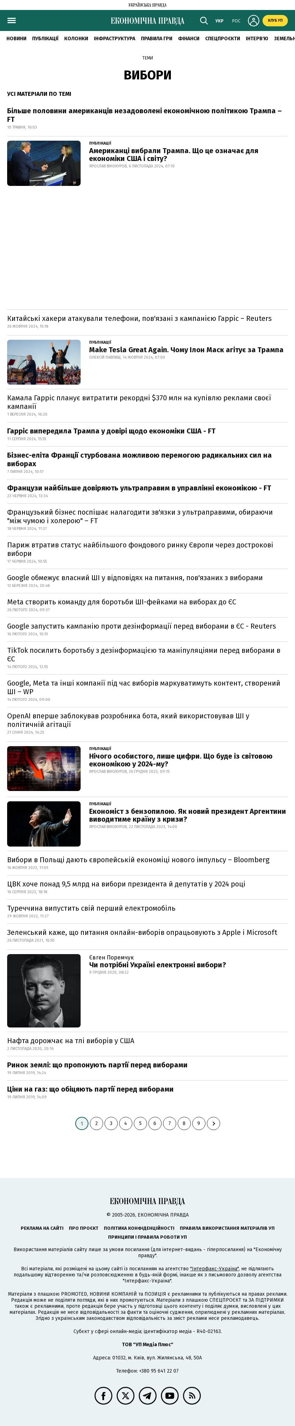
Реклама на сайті (42, 1228)
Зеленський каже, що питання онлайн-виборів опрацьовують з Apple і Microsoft (142, 932)
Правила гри (156, 39)
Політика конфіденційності (139, 1228)
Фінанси (188, 39)
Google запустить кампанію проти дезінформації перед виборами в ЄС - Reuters (141, 626)
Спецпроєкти (222, 39)
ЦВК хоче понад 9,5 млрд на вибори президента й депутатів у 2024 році (126, 884)
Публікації (45, 39)
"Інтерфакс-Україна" (214, 1269)
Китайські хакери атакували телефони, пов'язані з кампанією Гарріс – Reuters (139, 318)
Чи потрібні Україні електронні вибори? (157, 965)
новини (16, 39)
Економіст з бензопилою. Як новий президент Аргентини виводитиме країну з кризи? (187, 815)
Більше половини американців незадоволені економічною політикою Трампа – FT (144, 115)
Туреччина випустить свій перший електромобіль (91, 908)
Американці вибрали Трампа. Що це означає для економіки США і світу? (173, 154)
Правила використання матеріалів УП (227, 1228)
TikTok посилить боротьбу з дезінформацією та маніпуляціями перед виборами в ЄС (143, 654)
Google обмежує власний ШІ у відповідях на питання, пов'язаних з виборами (135, 577)
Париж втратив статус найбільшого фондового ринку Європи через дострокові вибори (140, 549)
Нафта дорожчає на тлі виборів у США (70, 1040)
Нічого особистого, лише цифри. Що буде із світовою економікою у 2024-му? (181, 760)
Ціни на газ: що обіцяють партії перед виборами (90, 1089)
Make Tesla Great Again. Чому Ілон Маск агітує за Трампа (186, 349)
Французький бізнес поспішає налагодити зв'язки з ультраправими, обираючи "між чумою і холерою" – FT (140, 516)
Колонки (76, 39)
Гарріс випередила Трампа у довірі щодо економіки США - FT (111, 431)
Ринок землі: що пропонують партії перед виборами (97, 1065)
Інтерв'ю (257, 39)
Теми (147, 58)
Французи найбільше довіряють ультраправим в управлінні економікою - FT (139, 488)
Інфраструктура (114, 39)
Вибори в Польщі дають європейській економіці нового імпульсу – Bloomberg (138, 859)
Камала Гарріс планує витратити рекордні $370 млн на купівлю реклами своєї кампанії (139, 402)
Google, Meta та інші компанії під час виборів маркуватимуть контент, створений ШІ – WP (143, 687)
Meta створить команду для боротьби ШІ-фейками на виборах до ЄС (121, 602)
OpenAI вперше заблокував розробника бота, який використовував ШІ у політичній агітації (128, 720)
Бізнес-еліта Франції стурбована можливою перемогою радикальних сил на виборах (139, 459)
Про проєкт (83, 1228)
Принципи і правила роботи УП (147, 1237)
